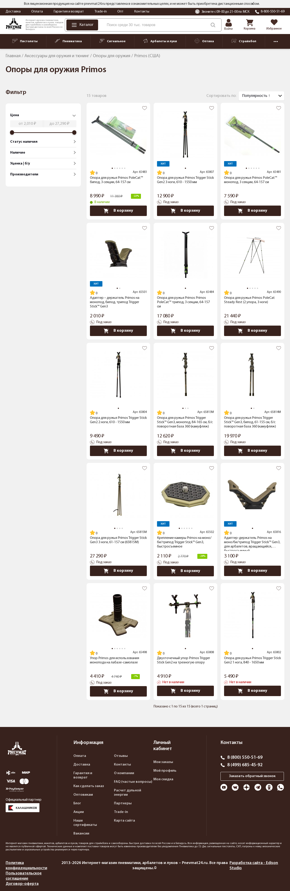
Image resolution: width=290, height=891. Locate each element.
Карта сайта (124, 820)
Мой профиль (164, 771)
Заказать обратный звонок (252, 776)
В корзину (118, 210)
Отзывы (121, 756)
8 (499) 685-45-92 (245, 765)
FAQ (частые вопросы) (133, 782)
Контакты (141, 11)
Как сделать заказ (88, 786)
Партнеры (123, 803)
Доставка (13, 11)
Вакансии (81, 833)
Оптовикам (83, 795)
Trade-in (100, 11)
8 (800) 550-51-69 (245, 757)
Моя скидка (163, 779)
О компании (124, 773)
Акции (78, 812)
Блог (77, 803)
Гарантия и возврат (68, 11)
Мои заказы (163, 762)
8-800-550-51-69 (273, 11)
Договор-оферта (22, 884)
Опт (120, 11)
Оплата (37, 11)
